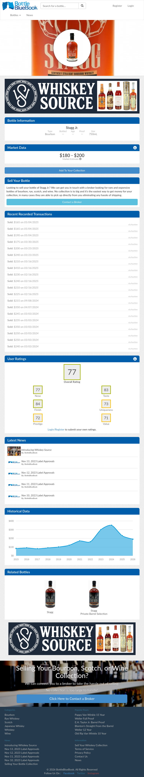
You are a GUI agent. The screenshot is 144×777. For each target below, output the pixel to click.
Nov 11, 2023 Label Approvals (22, 756)
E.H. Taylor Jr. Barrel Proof (90, 722)
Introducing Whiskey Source (21, 745)
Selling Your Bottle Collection (21, 763)
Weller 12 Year (83, 729)
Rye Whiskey (12, 718)
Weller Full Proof (84, 718)
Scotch (8, 722)
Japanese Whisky (14, 726)
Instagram (93, 773)
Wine (8, 733)
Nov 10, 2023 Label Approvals (22, 760)
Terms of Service (84, 748)
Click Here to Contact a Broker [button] (72, 699)
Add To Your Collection (72, 170)
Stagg (50, 612)
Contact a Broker (72, 202)
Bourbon (10, 714)
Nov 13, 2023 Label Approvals (22, 748)
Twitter (81, 773)
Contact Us (81, 756)
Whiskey (10, 729)
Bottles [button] (15, 15)
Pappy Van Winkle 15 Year (90, 714)
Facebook (69, 773)
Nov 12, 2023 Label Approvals (22, 752)
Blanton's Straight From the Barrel (94, 726)
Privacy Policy (83, 752)
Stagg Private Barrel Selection (94, 612)
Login (131, 5)
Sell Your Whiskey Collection (91, 745)
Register (117, 5)
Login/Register (56, 429)
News (29, 15)
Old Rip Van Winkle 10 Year (90, 733)
